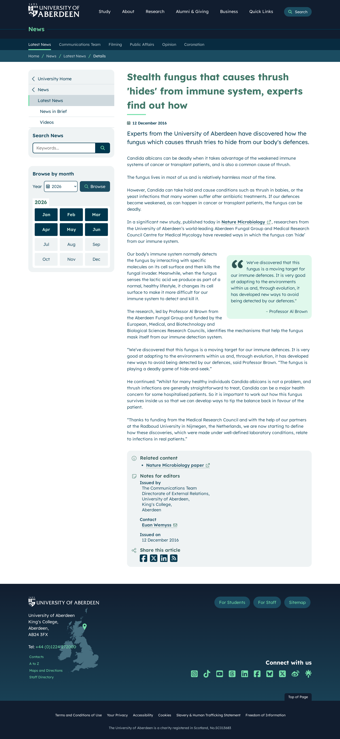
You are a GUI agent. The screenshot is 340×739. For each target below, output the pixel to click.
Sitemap (297, 602)
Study (107, 11)
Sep (100, 244)
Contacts (36, 657)
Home (33, 56)
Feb (71, 214)
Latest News (75, 56)
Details (99, 56)
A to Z (34, 664)
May (71, 229)
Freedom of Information (265, 715)
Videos (47, 122)
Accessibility (143, 715)
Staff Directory (41, 677)
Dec (100, 259)
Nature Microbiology (243, 222)
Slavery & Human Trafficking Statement (208, 715)
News (36, 29)
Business (231, 11)
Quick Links (263, 11)
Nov (75, 259)
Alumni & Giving (195, 11)
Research (158, 11)
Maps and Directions (46, 670)
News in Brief (53, 111)
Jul (50, 244)
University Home (55, 78)
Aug (75, 244)
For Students (232, 602)
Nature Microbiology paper (175, 465)
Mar (96, 214)
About (131, 11)
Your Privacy (117, 715)
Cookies (164, 715)
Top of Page (298, 697)
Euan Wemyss (156, 525)
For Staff (267, 602)
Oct (50, 259)
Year (37, 186)
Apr (46, 229)
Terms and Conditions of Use (78, 715)
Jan (46, 214)
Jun (96, 229)
